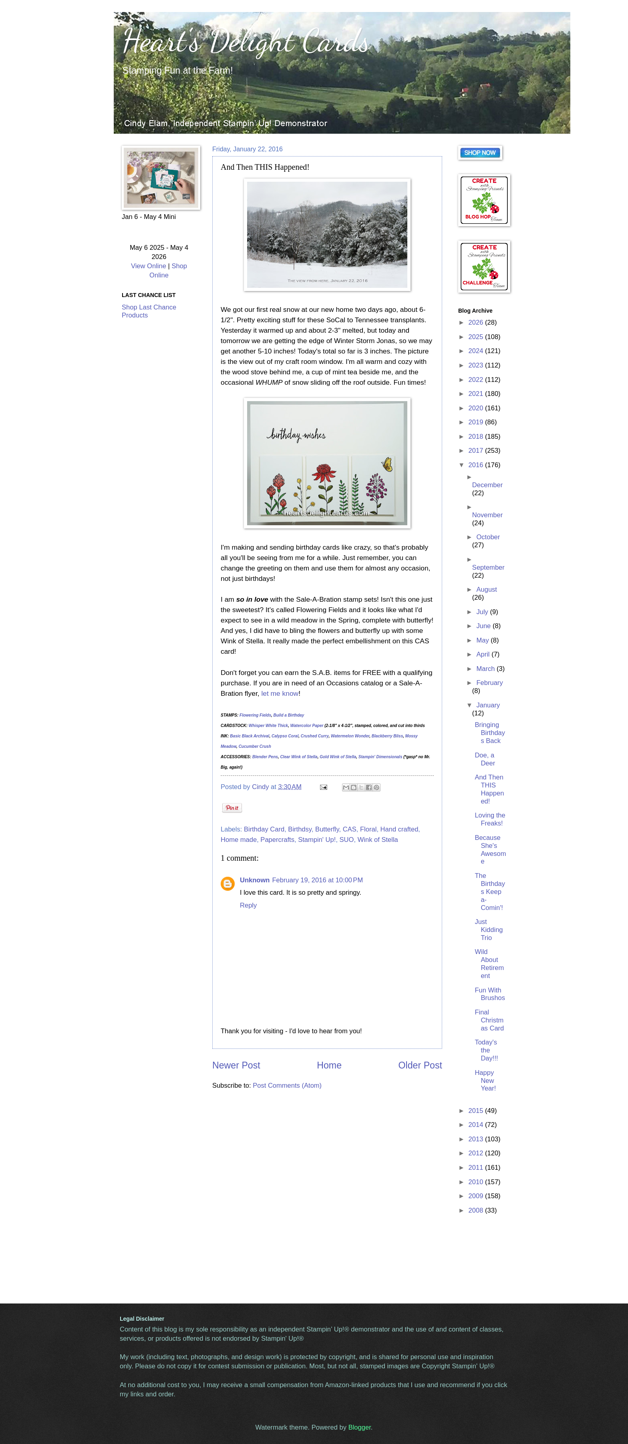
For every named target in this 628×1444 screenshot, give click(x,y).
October (488, 537)
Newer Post (236, 1065)
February (489, 683)
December (487, 485)
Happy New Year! (485, 1081)
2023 (477, 365)
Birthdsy (300, 829)
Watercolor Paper (307, 725)
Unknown (255, 880)
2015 (477, 1111)
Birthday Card (264, 829)
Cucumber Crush (255, 746)
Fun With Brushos (490, 994)
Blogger (359, 1427)
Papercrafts (277, 840)
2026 (477, 322)
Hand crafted (399, 829)
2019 (477, 422)
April (483, 654)
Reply (248, 905)
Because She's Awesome (490, 850)
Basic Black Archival (249, 736)
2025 (477, 337)
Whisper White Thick (268, 725)
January (488, 705)
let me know (279, 693)
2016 (477, 465)
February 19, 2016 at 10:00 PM (317, 880)
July (483, 612)
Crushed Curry (315, 736)
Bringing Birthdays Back (490, 733)
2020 (477, 408)
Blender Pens (265, 757)
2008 (477, 1210)
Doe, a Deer (485, 759)
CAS (349, 829)
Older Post (420, 1065)
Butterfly (327, 829)
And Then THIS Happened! (489, 789)
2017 (477, 450)
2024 (477, 351)
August (486, 589)
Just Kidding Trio (489, 930)
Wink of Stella (378, 840)
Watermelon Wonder (350, 736)
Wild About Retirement (489, 964)
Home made (239, 840)
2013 (477, 1139)
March (486, 669)
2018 (477, 436)
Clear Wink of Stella (298, 757)
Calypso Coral (285, 736)
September (488, 567)
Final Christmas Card (489, 1020)
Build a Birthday (289, 715)
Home (329, 1065)
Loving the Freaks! (490, 819)
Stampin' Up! (317, 840)
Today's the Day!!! (486, 1050)
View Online (148, 266)
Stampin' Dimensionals (380, 757)
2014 (477, 1125)
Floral (368, 829)
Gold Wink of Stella (338, 757)
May (483, 640)
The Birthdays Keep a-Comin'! (490, 892)
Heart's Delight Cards (246, 40)
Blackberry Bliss (387, 736)
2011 (477, 1167)
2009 (477, 1196)
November (487, 515)
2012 (477, 1153)
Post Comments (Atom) (287, 1085)
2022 (477, 380)
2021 (477, 394)
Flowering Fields (255, 715)
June (484, 626)
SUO (347, 840)
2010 (477, 1182)
